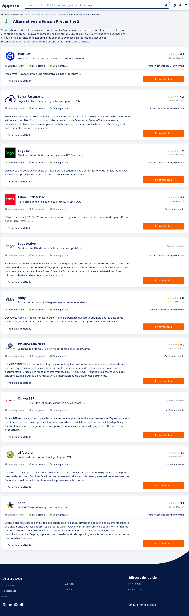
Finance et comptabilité (17, 14)
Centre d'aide (135, 589)
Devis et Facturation (39, 14)
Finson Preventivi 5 (59, 14)
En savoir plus (163, 79)
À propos (69, 583)
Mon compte (134, 583)
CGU (4, 596)
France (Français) (150, 605)
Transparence (9, 590)
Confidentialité (9, 584)
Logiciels (69, 589)
